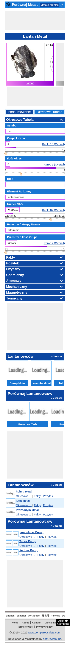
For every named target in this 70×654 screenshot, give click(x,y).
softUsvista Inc (52, 638)
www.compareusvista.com (44, 632)
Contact (36, 622)
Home (15, 622)
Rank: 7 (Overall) (54, 242)
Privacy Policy (44, 626)
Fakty (37, 496)
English (10, 615)
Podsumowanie (19, 112)
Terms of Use (25, 626)
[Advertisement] (35, 20)
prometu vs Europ (31, 532)
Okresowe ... (24, 496)
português (34, 615)
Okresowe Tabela (49, 112)
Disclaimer (51, 622)
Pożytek (48, 496)
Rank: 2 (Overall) (54, 164)
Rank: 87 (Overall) (53, 209)
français (55, 615)
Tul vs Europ (27, 541)
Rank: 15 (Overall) (53, 144)
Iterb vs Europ (28, 550)
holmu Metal (24, 491)
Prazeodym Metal (27, 510)
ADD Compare (63, 622)
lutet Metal (23, 500)
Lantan (30, 83)
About (25, 622)
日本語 (45, 615)
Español (21, 615)
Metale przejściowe (52, 4)
